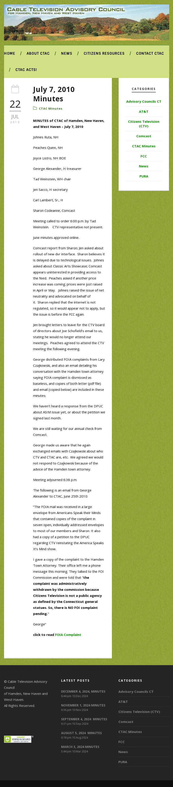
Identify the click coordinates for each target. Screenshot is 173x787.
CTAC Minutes (50, 108)
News (66, 53)
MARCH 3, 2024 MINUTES (80, 747)
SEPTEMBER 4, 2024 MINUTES (84, 719)
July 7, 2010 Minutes (54, 93)
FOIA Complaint (68, 634)
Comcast (143, 136)
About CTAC (38, 53)
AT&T (143, 111)
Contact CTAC (150, 53)
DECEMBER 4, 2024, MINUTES (83, 691)
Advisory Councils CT (143, 101)
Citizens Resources (104, 53)
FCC (144, 156)
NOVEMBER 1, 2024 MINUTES (83, 705)
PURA (143, 176)
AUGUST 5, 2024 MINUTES (81, 733)
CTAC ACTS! (26, 69)
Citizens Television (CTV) (143, 123)
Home (9, 53)
